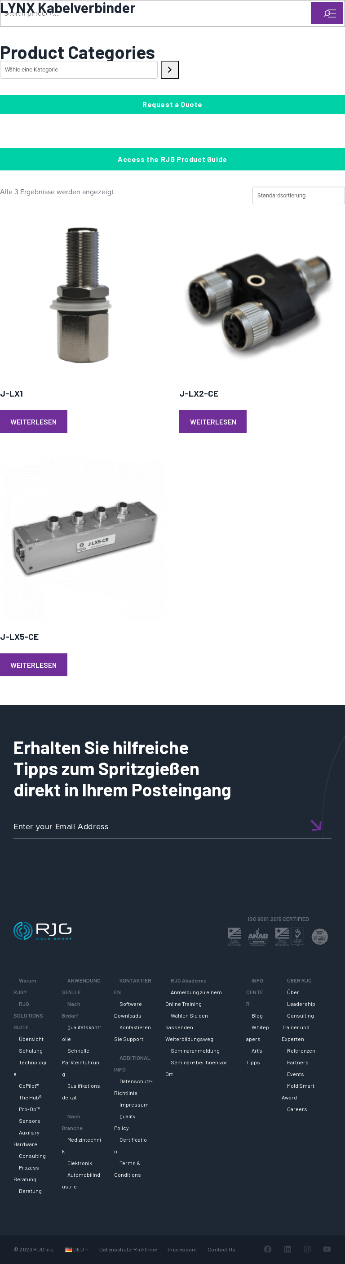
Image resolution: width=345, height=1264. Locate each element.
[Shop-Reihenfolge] (298, 196)
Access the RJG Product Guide (172, 159)
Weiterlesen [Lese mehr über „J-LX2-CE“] (213, 421)
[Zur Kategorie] (170, 70)
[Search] (319, 28)
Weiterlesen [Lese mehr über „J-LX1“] (33, 421)
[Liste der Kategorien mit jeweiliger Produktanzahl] (79, 70)
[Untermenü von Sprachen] (86, 1249)
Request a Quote (172, 104)
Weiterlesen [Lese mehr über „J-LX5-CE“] (33, 665)
